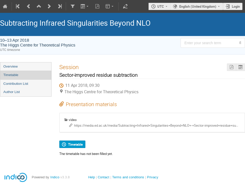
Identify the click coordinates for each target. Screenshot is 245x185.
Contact (103, 177)
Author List (11, 92)
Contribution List (15, 84)
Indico (54, 177)
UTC (160, 6)
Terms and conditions (128, 177)
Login (236, 6)
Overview (10, 66)
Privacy (152, 177)
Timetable (10, 75)
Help (91, 177)
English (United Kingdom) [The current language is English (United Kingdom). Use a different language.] (197, 6)
